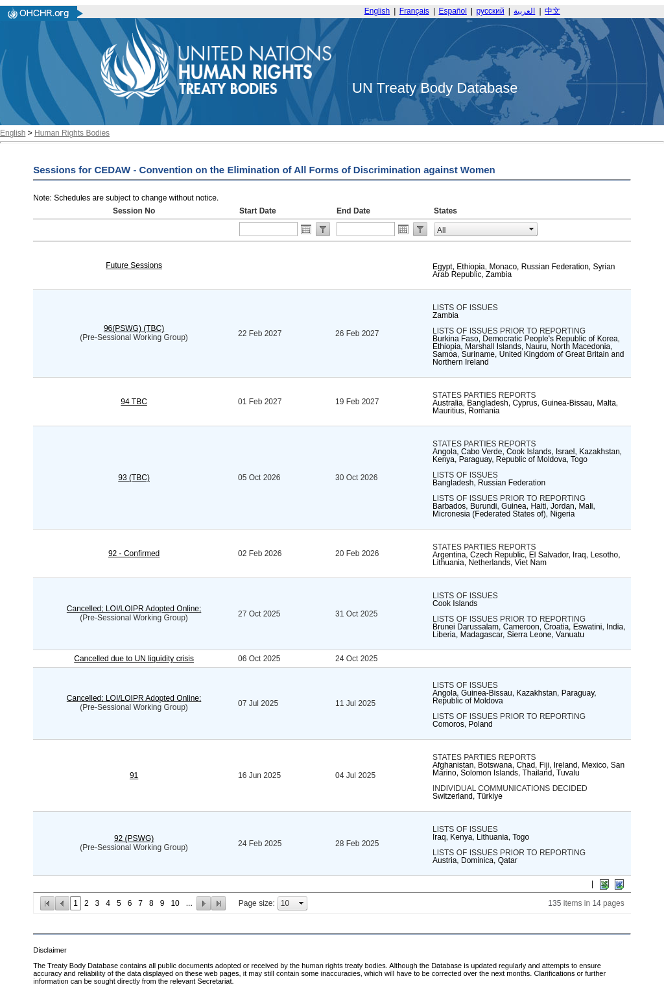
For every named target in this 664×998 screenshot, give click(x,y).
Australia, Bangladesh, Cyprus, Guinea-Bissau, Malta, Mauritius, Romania (525, 406)
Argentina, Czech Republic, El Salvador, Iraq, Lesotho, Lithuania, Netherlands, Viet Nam (527, 558)
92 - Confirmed (134, 553)
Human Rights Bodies (72, 133)
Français (414, 11)
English (377, 11)
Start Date (257, 210)
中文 (552, 11)
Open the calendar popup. (306, 229)
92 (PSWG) (134, 838)
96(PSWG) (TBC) (134, 328)
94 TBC (134, 401)
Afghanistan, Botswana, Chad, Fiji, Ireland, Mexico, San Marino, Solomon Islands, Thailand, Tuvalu (528, 769)
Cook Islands (455, 603)
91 (134, 775)
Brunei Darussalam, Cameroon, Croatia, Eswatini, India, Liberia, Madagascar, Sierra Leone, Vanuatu (529, 630)
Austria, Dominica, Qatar (475, 860)
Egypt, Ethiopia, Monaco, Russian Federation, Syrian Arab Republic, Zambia (524, 270)
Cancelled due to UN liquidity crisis (134, 658)
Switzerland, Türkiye (468, 796)
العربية (524, 11)
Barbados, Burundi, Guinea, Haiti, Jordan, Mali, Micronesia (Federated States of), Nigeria (514, 510)
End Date (353, 210)
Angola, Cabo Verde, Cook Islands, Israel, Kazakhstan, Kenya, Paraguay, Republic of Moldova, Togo (527, 455)
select (532, 229)
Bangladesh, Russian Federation (489, 482)
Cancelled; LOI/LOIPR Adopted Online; (134, 608)
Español (453, 11)
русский (490, 11)
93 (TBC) (134, 477)
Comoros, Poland (463, 724)
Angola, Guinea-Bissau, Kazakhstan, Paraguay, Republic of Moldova (515, 696)
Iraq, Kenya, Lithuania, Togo (481, 837)
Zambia (445, 315)
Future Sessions (134, 265)
